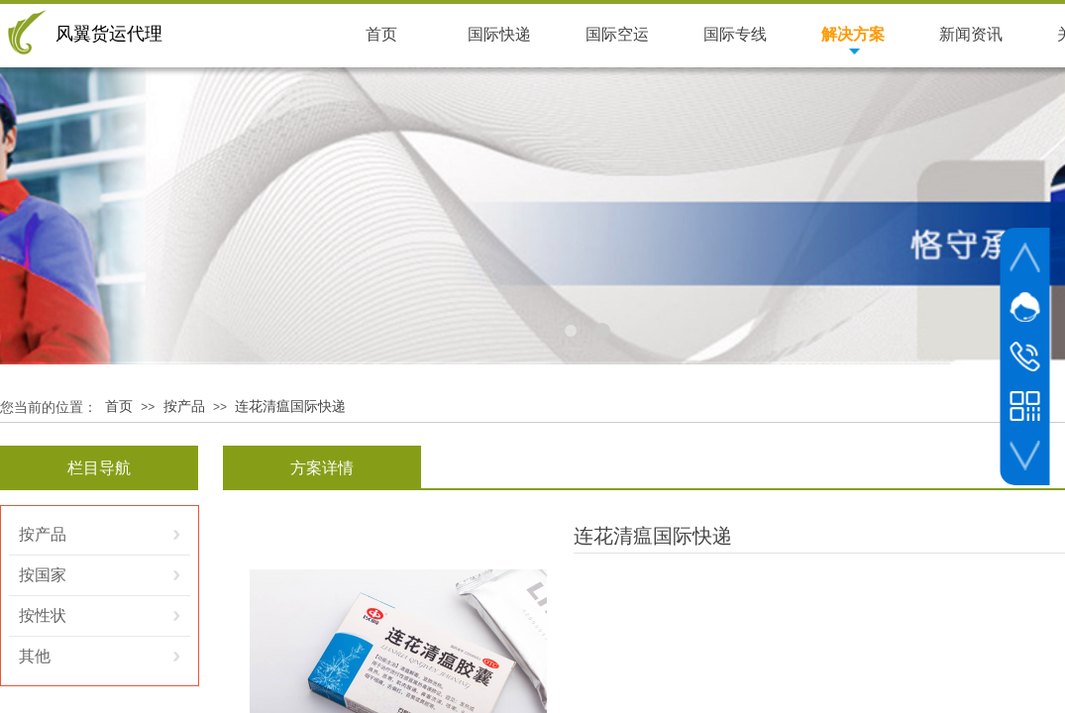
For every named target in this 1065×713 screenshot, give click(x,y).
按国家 (42, 574)
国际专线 (735, 34)
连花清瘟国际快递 (290, 406)
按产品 (184, 406)
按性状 (42, 615)
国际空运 (617, 34)
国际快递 (499, 34)
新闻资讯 (971, 34)
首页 (119, 406)
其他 (35, 656)
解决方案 (853, 34)
